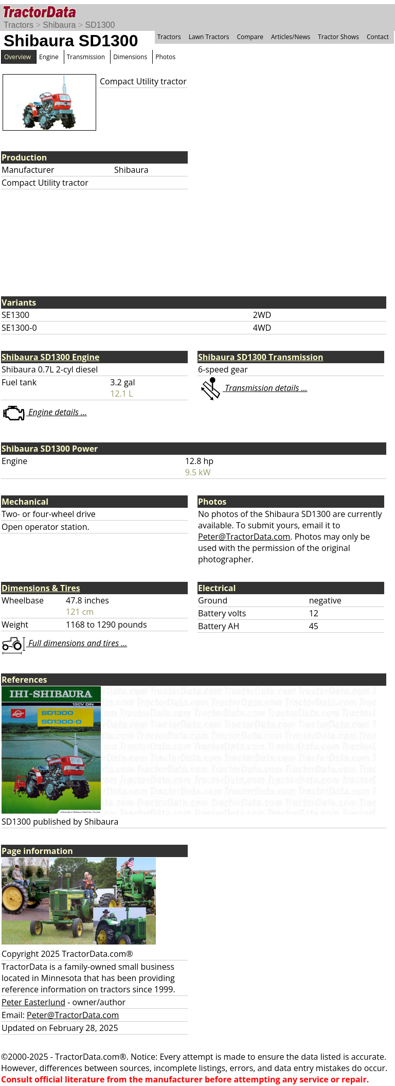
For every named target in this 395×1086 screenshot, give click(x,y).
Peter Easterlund (33, 1002)
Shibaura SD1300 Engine (50, 357)
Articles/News (290, 36)
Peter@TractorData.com (244, 536)
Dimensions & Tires (41, 588)
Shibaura (59, 25)
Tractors (18, 25)
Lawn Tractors (209, 36)
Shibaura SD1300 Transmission (260, 357)
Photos (165, 56)
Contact (378, 36)
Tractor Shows (338, 36)
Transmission (86, 56)
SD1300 (100, 25)
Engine (49, 56)
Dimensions (130, 56)
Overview (17, 56)
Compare (250, 36)
